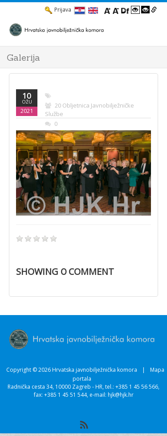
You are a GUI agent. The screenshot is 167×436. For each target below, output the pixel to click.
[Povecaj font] (107, 10)
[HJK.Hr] (75, 29)
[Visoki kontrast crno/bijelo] (145, 10)
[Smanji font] (115, 10)
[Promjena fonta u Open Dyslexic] (125, 10)
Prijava (58, 10)
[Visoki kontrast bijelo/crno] (135, 10)
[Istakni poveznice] (154, 10)
